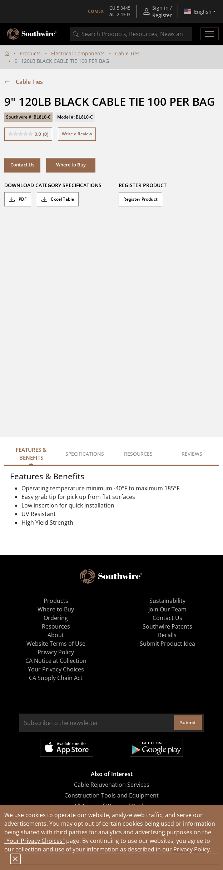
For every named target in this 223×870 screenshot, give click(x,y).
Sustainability (167, 601)
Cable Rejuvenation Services (111, 785)
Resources (56, 626)
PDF (17, 199)
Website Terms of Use (55, 644)
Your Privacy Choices (56, 669)
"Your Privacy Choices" (34, 841)
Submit (188, 722)
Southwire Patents (167, 626)
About (56, 635)
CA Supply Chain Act (56, 678)
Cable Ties (127, 53)
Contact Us (22, 164)
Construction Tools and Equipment (111, 795)
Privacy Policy (191, 849)
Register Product (140, 199)
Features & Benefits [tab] (31, 453)
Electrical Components (78, 53)
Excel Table (57, 199)
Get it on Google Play (156, 748)
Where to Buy (71, 164)
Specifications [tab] (84, 453)
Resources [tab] (138, 453)
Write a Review (77, 134)
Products (30, 53)
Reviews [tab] (192, 453)
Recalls (167, 635)
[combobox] (131, 34)
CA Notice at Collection (55, 661)
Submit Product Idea (167, 644)
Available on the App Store (66, 748)
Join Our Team (167, 609)
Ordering (56, 618)
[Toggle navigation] (209, 34)
